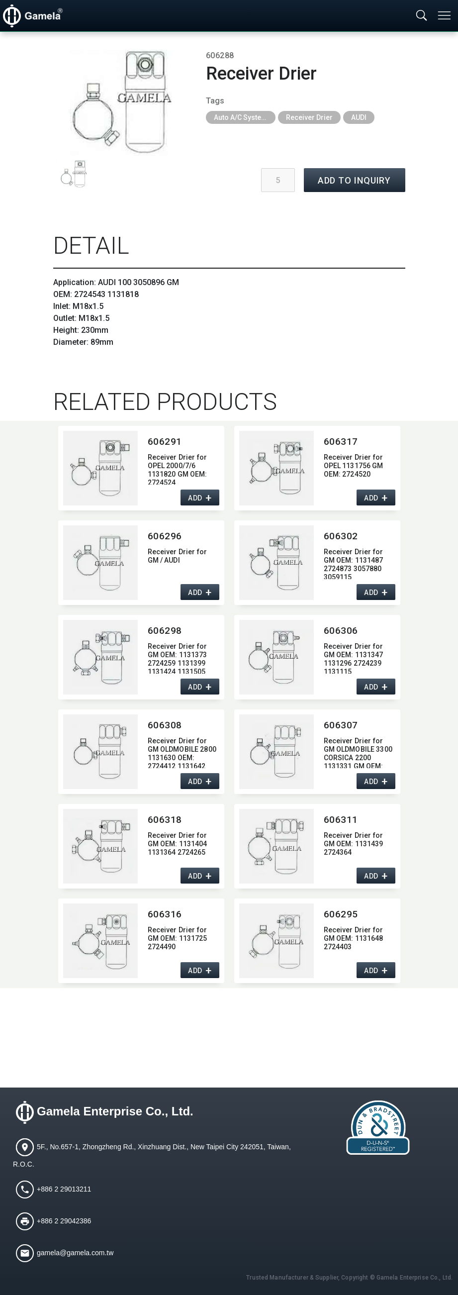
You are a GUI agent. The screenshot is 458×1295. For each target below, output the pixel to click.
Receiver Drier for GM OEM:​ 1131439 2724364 (353, 843)
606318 (165, 819)
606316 (165, 914)
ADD (195, 498)
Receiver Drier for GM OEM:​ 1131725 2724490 (177, 938)
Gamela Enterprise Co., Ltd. (115, 1111)
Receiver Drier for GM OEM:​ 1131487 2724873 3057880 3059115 (353, 563)
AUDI (358, 117)
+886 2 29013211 (64, 1189)
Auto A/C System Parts (244, 117)
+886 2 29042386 (64, 1221)
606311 (341, 819)
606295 (341, 914)
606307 (341, 725)
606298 (165, 630)
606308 (165, 725)
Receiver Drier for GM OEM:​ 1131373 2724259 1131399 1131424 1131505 (177, 658)
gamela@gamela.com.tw (75, 1253)
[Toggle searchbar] (422, 15)
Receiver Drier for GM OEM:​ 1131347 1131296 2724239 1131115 (353, 658)
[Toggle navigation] (445, 15)
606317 (341, 441)
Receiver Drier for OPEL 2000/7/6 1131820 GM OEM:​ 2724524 (177, 469)
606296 (165, 536)
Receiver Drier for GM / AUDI (177, 556)
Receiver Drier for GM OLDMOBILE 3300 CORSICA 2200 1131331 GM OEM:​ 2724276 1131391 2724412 (358, 752)
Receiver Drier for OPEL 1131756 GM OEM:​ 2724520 (353, 465)
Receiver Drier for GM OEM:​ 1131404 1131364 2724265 (177, 843)
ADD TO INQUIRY (354, 180)
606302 (341, 536)
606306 (341, 630)
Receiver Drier (309, 117)
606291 (165, 441)
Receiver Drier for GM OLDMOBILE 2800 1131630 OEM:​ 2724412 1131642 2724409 (182, 752)
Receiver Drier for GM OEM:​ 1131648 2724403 (353, 938)
